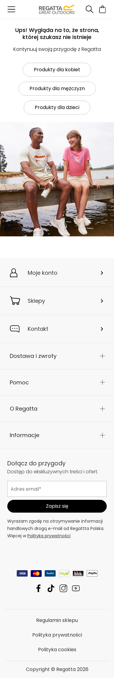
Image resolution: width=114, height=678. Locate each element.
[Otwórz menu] (11, 9)
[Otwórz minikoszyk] (102, 9)
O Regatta (23, 408)
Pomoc (19, 382)
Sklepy (36, 301)
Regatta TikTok (51, 588)
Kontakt (38, 329)
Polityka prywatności (49, 536)
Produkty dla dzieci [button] (57, 107)
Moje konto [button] (42, 273)
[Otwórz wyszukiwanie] (89, 9)
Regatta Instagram (63, 588)
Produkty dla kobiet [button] (57, 69)
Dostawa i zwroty (33, 356)
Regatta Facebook (38, 588)
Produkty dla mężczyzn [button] (57, 88)
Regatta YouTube (76, 588)
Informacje (24, 435)
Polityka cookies (57, 649)
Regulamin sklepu (57, 620)
